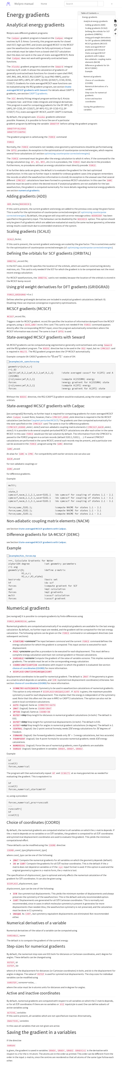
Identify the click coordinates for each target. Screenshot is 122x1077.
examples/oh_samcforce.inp (24, 361)
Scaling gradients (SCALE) (96, 28)
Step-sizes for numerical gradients (96, 94)
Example (89, 71)
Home (43, 3)
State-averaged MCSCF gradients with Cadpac (95, 54)
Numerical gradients (92, 76)
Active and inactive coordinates (93, 100)
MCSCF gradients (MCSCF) (96, 43)
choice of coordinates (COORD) (29, 668)
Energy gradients (89, 17)
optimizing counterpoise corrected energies (66, 153)
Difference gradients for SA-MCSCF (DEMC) (97, 67)
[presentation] (52, 356)
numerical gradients (28, 190)
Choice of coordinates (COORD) (95, 81)
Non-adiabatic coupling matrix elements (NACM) (98, 60)
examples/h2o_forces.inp (22, 555)
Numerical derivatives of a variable (96, 88)
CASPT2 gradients (38, 93)
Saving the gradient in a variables (94, 108)
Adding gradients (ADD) (95, 25)
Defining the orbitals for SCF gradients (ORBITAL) (97, 33)
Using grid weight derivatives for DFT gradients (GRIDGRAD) (98, 39)
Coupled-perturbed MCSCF (44, 420)
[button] (110, 3)
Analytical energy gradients (96, 21)
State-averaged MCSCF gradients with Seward (95, 48)
